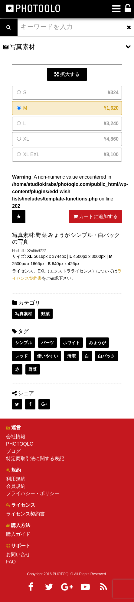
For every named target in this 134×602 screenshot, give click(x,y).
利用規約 (15, 478)
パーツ (47, 342)
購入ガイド (18, 534)
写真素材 (23, 313)
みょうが (97, 342)
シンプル (23, 342)
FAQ (11, 561)
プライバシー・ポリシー (32, 493)
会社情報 (15, 436)
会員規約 (15, 486)
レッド (21, 356)
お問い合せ (18, 554)
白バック (106, 356)
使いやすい (47, 356)
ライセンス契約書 (25, 513)
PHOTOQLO (19, 443)
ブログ (13, 451)
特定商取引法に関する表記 (35, 458)
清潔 (71, 356)
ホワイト (71, 342)
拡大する (66, 74)
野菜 (45, 313)
